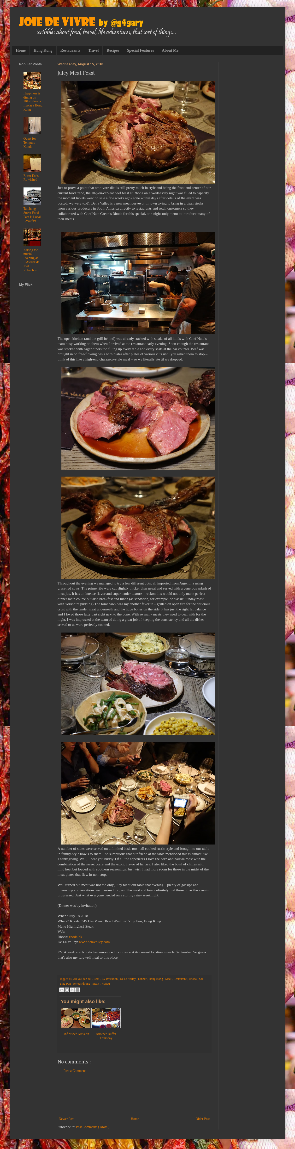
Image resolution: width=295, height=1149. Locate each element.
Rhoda (193, 979)
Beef (97, 979)
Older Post (203, 1119)
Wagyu (105, 983)
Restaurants (70, 50)
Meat (168, 979)
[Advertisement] (134, 1095)
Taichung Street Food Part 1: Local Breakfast (32, 215)
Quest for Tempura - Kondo (30, 143)
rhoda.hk (75, 937)
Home (21, 50)
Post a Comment (75, 1071)
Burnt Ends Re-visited (31, 178)
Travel (93, 50)
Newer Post (66, 1119)
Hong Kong (43, 50)
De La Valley (128, 979)
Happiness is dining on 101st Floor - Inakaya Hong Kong (33, 101)
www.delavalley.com (94, 942)
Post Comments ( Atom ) (92, 1127)
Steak (96, 983)
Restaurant (180, 979)
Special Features (140, 50)
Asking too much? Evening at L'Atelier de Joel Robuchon (32, 260)
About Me (170, 50)
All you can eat (82, 979)
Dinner (142, 979)
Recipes (112, 50)
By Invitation (110, 979)
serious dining (82, 983)
